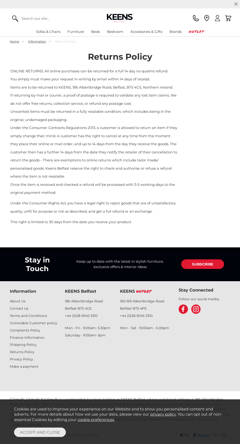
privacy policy (163, 414)
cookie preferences (96, 419)
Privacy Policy (21, 359)
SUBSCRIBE (202, 264)
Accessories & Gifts (146, 31)
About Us (18, 301)
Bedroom (115, 31)
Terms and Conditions (28, 316)
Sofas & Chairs (48, 31)
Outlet (196, 31)
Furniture (76, 31)
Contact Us (19, 308)
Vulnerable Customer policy (33, 323)
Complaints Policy (25, 330)
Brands (175, 31)
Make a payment (24, 366)
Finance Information (27, 337)
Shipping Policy (23, 345)
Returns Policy (22, 352)
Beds (95, 31)
